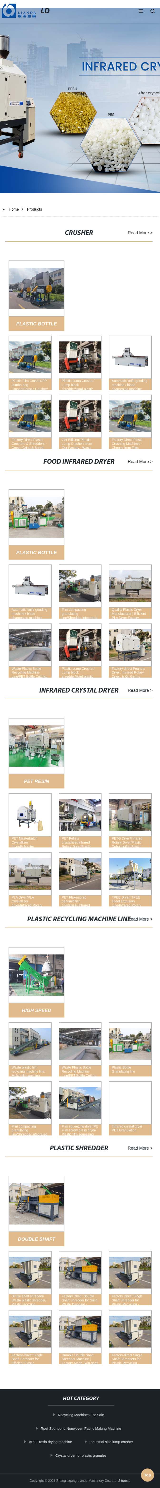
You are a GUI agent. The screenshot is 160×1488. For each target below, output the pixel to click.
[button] (140, 11)
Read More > (138, 232)
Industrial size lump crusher (113, 1442)
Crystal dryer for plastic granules (83, 1455)
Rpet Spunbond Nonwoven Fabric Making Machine (83, 1428)
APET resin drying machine (52, 1442)
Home (14, 209)
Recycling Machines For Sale (83, 1415)
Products (34, 209)
